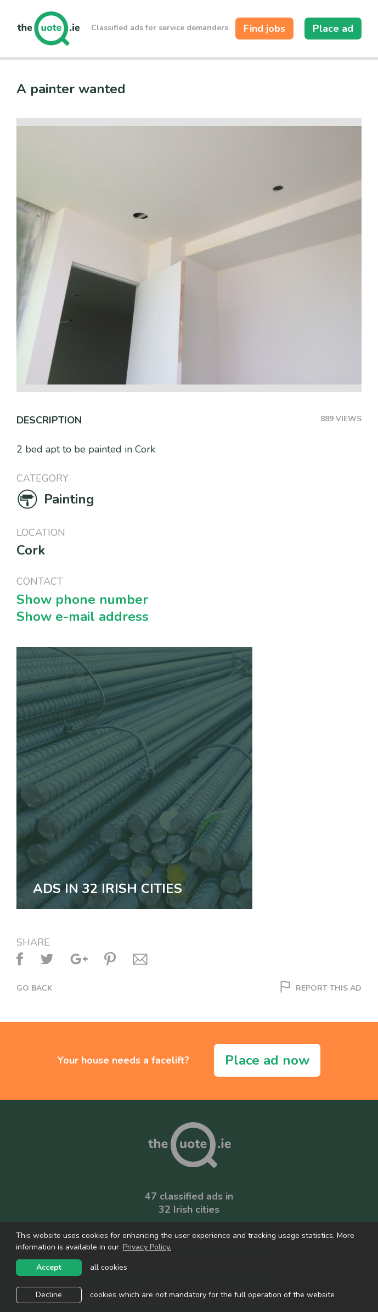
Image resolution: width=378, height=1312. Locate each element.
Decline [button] (49, 1295)
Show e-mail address (82, 616)
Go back (34, 988)
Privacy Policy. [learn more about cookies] (147, 1247)
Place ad (333, 28)
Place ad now (267, 1060)
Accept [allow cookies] (48, 1267)
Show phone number (82, 599)
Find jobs (264, 28)
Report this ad (321, 988)
